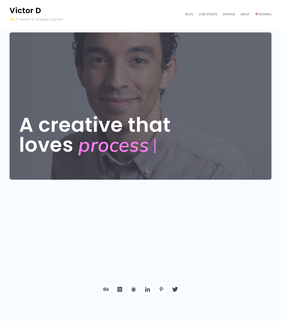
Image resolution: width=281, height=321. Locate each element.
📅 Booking (263, 14)
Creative (228, 14)
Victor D (25, 10)
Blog (189, 14)
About (245, 14)
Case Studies (208, 14)
